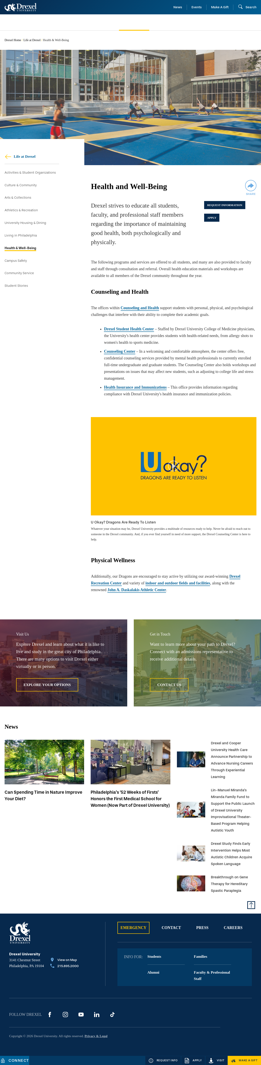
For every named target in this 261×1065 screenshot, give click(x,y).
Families (200, 956)
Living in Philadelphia (21, 235)
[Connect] (14, 1060)
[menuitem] (34, 22)
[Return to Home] (21, 7)
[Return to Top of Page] (251, 905)
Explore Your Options (47, 685)
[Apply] (193, 1060)
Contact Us (169, 685)
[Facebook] (49, 1014)
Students (154, 956)
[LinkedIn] (96, 1014)
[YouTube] (81, 1014)
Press (202, 928)
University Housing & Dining (25, 223)
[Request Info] (163, 1060)
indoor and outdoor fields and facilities (178, 583)
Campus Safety (16, 261)
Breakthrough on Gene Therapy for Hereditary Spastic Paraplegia (229, 884)
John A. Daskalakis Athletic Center (136, 590)
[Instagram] (65, 1014)
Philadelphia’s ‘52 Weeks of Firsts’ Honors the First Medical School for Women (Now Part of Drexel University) (130, 799)
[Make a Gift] (244, 1060)
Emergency (133, 928)
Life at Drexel (32, 40)
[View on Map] (64, 960)
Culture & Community (21, 185)
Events (197, 7)
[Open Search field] (247, 7)
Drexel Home (13, 40)
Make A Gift (220, 7)
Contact (171, 928)
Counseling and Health (140, 308)
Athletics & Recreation (21, 210)
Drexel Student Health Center (129, 329)
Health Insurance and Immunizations (135, 387)
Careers (233, 928)
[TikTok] (112, 1014)
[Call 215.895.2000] (64, 966)
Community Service (19, 273)
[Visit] (216, 1060)
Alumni (153, 972)
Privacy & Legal (96, 1036)
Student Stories (16, 286)
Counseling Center (119, 351)
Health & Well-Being (20, 248)
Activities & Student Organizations (30, 172)
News (177, 7)
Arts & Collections (18, 198)
